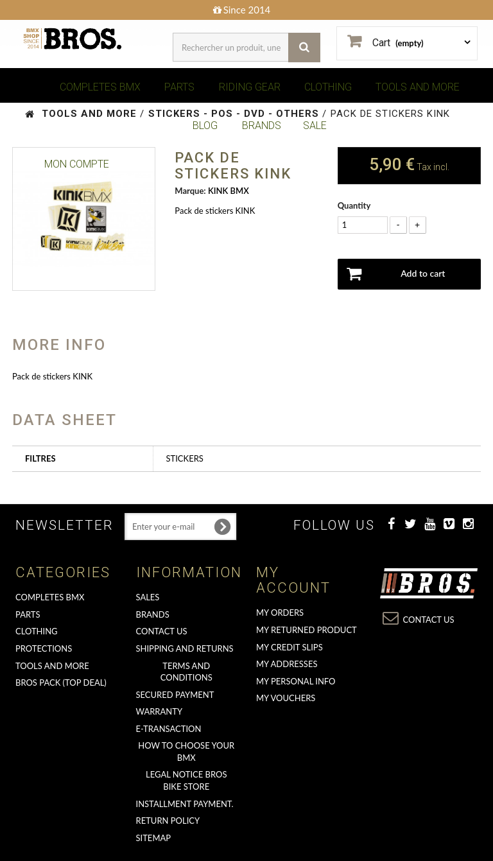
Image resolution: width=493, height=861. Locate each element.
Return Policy (168, 820)
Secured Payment (175, 695)
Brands (152, 614)
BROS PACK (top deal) (61, 682)
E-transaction (169, 729)
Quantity (354, 205)
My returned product (306, 630)
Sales (148, 597)
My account (293, 580)
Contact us (161, 631)
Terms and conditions (186, 672)
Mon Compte (76, 164)
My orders (280, 612)
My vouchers (285, 698)
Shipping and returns (185, 648)
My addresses (286, 664)
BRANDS (261, 125)
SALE (315, 125)
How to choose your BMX (186, 751)
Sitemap (153, 838)
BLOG (205, 125)
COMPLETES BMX (100, 87)
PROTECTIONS (43, 648)
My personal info (296, 681)
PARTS (179, 87)
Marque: (190, 191)
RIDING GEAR (250, 87)
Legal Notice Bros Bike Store (186, 780)
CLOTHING (328, 87)
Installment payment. (185, 804)
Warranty (159, 711)
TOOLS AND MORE (418, 87)
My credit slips (289, 647)
